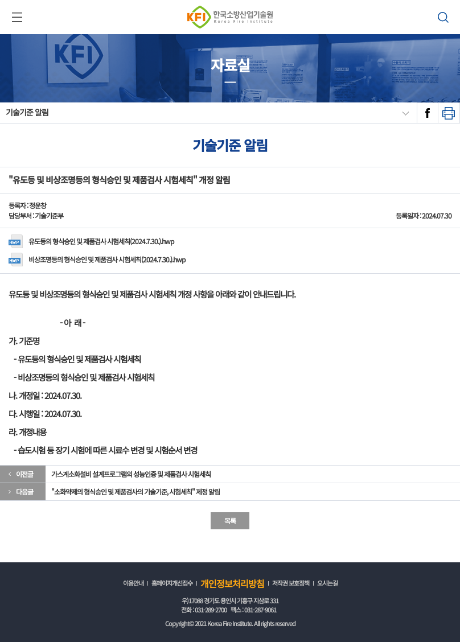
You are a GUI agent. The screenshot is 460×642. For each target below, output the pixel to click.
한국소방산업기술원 (230, 17)
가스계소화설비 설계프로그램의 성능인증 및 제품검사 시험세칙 (131, 474)
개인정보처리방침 (232, 583)
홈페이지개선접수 (171, 582)
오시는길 (327, 582)
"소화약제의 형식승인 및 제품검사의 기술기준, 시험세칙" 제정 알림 (135, 491)
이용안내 (133, 582)
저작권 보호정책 (290, 582)
